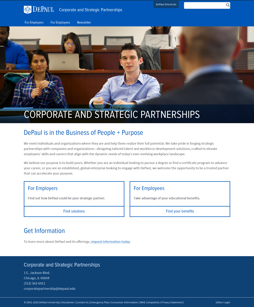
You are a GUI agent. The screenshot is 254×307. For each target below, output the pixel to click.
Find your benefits (180, 211)
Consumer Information (124, 302)
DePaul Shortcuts (166, 4)
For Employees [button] (60, 22)
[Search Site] (207, 5)
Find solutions (74, 211)
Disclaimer (68, 302)
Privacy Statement (172, 302)
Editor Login (223, 302)
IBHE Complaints (149, 302)
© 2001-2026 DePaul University (42, 302)
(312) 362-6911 (34, 283)
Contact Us (82, 302)
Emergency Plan (99, 302)
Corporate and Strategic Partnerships (90, 10)
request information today (110, 241)
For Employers (34, 22)
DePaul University (40, 10)
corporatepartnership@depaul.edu (49, 288)
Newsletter (84, 22)
